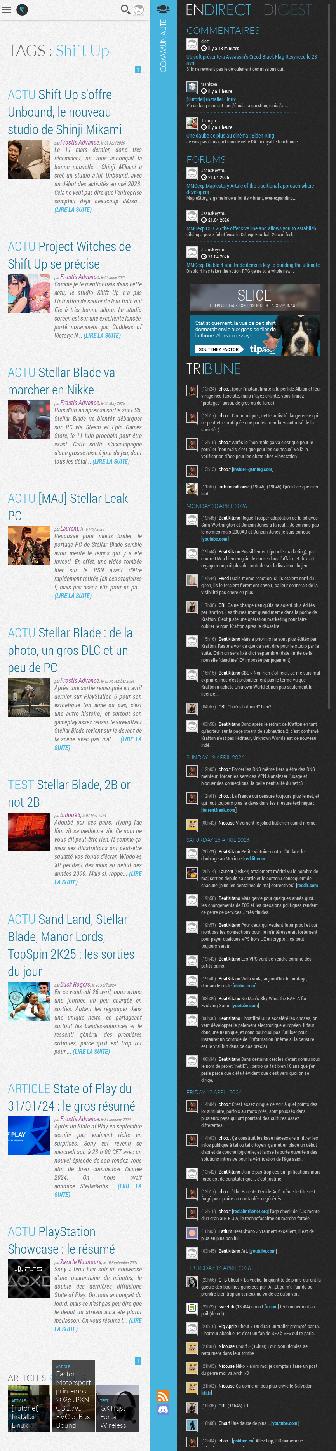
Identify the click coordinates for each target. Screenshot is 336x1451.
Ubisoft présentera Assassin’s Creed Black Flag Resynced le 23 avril (251, 60)
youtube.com (215, 538)
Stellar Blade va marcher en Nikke (61, 380)
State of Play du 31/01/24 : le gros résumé (71, 1096)
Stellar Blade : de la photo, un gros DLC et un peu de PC (70, 649)
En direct (218, 10)
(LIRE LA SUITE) (73, 209)
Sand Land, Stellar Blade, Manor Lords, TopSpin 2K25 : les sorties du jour (71, 945)
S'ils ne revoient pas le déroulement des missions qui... (236, 69)
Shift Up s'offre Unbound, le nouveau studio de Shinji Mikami (65, 111)
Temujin (208, 120)
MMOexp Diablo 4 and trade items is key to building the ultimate (253, 265)
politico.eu (243, 1440)
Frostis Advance (79, 142)
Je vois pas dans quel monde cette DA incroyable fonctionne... (243, 141)
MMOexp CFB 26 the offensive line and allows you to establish (251, 228)
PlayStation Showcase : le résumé (61, 1239)
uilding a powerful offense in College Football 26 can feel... (241, 234)
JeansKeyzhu (213, 170)
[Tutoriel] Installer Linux (211, 99)
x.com (272, 1306)
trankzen (209, 84)
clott (205, 41)
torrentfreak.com (218, 809)
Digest (288, 10)
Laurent (69, 528)
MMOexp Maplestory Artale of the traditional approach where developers (250, 189)
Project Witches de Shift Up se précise (69, 254)
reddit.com (254, 858)
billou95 (70, 815)
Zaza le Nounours (80, 1261)
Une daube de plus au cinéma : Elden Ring (230, 136)
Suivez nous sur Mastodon (163, 1422)
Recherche (126, 10)
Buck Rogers (75, 984)
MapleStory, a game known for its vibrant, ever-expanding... (241, 198)
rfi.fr (206, 1392)
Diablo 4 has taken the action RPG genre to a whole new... (240, 271)
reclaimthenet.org (250, 1211)
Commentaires (223, 30)
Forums (206, 159)
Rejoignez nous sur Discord (163, 1409)
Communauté (163, 687)
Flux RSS (163, 1396)
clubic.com (244, 985)
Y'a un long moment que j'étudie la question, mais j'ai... (237, 105)
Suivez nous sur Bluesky (163, 1436)
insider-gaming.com (252, 469)
